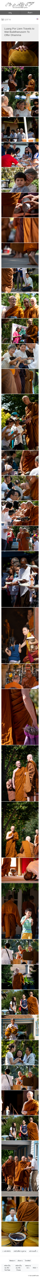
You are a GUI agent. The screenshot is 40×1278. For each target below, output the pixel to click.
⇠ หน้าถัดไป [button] (6, 1251)
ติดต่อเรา (12, 1260)
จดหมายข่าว (28, 1267)
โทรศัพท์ (27, 1260)
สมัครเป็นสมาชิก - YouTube (7, 1268)
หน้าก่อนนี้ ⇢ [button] (33, 1251)
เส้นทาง (20, 1260)
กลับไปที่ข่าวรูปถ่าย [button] (20, 1251)
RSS (34, 1268)
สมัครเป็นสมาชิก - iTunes (19, 1268)
